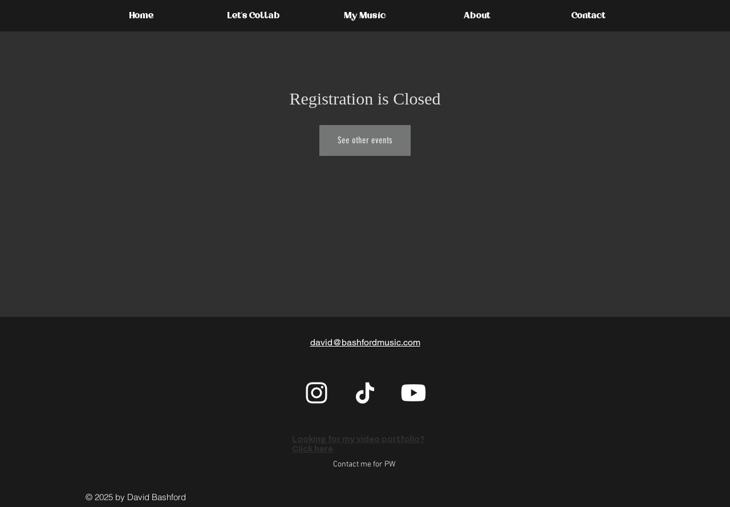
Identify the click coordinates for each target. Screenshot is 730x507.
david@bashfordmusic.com (365, 342)
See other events (365, 140)
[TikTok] (365, 393)
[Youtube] (413, 393)
